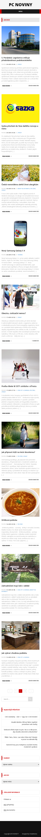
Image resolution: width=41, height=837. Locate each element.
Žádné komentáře (34, 85)
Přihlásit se (7, 799)
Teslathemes (33, 834)
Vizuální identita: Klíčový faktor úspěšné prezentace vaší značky (24, 723)
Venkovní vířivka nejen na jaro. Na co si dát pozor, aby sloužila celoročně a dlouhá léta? (20, 731)
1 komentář (35, 341)
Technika (20, 254)
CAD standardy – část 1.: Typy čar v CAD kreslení (21, 717)
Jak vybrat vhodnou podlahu (14, 653)
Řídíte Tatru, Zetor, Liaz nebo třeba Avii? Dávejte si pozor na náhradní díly (21, 738)
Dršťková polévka (9, 520)
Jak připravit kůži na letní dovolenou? (18, 452)
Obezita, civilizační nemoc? (14, 313)
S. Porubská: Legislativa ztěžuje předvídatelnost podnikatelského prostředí (17, 59)
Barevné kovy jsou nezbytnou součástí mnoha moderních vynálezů (21, 746)
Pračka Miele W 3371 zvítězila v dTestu (19, 386)
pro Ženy (33, 188)
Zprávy (20, 64)
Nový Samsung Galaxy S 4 (13, 250)
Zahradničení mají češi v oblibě (15, 586)
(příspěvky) (9, 805)
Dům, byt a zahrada (23, 390)
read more (6, 86)
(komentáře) (9, 810)
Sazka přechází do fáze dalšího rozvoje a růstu (20, 127)
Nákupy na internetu (24, 188)
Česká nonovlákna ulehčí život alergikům (20, 184)
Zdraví (3, 190)
